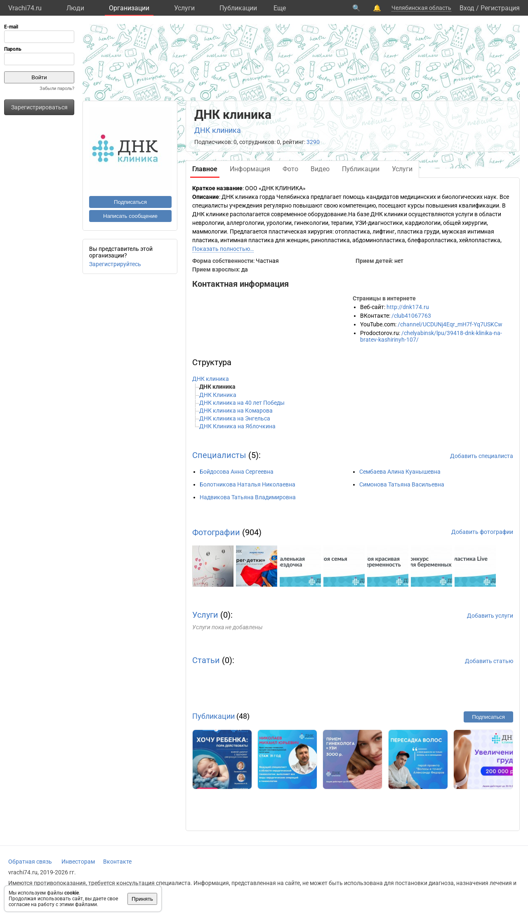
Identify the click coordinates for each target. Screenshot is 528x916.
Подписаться (130, 202)
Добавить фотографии (482, 532)
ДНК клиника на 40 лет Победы (242, 402)
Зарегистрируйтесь (115, 264)
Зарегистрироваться (39, 107)
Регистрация (500, 8)
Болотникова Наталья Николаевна (247, 484)
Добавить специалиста (481, 456)
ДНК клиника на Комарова (236, 410)
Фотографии (216, 532)
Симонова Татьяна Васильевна (401, 484)
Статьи (206, 660)
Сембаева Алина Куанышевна (400, 471)
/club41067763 (411, 315)
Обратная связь (30, 861)
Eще (279, 8)
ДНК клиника (217, 130)
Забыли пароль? (57, 88)
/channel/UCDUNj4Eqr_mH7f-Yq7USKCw (450, 324)
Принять (142, 899)
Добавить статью (489, 661)
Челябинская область (421, 8)
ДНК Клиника (217, 395)
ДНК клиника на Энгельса (234, 418)
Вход (467, 8)
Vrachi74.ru (25, 8)
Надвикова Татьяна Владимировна (248, 497)
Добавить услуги (490, 615)
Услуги (184, 8)
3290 (313, 142)
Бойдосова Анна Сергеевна (236, 471)
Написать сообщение (130, 216)
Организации (129, 8)
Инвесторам (78, 861)
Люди (75, 8)
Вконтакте (117, 861)
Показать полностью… (223, 249)
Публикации (238, 8)
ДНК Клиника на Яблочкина (237, 426)
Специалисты (219, 455)
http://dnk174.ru (408, 307)
